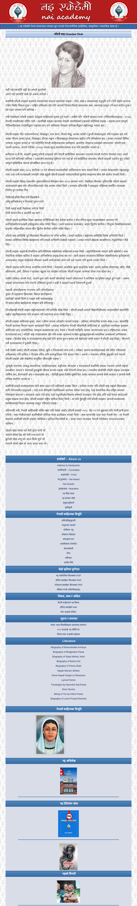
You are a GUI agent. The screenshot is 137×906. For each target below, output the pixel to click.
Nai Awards (68, 484)
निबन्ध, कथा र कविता (69, 596)
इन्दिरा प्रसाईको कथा (68, 607)
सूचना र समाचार (69, 618)
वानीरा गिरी (68, 562)
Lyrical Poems (69, 680)
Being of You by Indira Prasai (68, 694)
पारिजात (68, 558)
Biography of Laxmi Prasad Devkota (69, 698)
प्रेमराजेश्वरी (68, 548)
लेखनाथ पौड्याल (68, 534)
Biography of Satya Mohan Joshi (68, 656)
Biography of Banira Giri (68, 661)
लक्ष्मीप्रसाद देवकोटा (68, 544)
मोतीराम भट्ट (68, 530)
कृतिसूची (68, 507)
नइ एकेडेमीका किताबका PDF (68, 575)
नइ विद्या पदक (68, 493)
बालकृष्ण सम (68, 539)
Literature (69, 641)
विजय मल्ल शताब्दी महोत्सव (68, 634)
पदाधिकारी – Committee (68, 470)
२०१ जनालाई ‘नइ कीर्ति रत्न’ (68, 629)
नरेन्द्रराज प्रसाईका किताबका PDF (69, 585)
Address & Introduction (68, 465)
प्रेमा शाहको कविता (68, 612)
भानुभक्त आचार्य (68, 525)
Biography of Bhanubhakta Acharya (68, 647)
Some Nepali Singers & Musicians (68, 675)
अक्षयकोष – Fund (69, 474)
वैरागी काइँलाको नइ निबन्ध (68, 602)
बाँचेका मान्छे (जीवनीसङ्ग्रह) (68, 589)
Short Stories (68, 689)
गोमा (68, 553)
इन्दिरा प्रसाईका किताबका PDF (69, 580)
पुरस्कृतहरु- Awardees (68, 488)
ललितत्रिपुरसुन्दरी (68, 520)
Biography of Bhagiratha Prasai (68, 652)
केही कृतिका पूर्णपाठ (69, 569)
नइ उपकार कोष (68, 498)
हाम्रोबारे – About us (69, 459)
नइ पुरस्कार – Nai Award (69, 479)
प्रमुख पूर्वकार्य (68, 503)
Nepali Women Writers (68, 671)
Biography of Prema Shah (68, 666)
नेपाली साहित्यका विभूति (69, 514)
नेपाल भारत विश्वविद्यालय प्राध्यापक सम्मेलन (68, 625)
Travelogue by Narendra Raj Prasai (68, 684)
